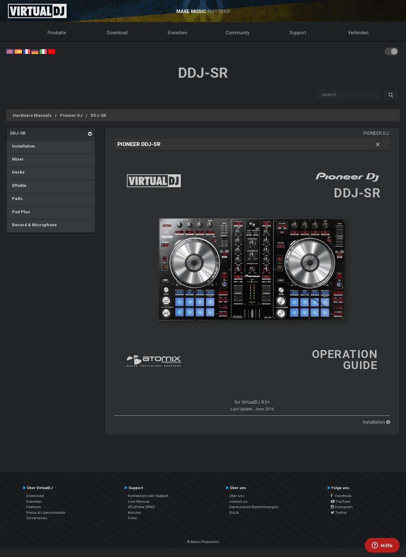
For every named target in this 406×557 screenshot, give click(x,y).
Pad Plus (20, 211)
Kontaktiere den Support (148, 496)
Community (238, 32)
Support (298, 32)
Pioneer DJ (71, 115)
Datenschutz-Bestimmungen (253, 507)
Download (117, 32)
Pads (16, 198)
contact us (238, 501)
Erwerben (177, 32)
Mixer (17, 159)
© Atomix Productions (203, 542)
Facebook (341, 496)
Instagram (342, 507)
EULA (234, 512)
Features (33, 507)
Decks (17, 172)
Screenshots (36, 518)
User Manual (138, 501)
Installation (22, 146)
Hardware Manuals (32, 115)
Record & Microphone (33, 224)
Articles (134, 512)
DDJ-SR (98, 115)
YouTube (340, 501)
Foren (132, 518)
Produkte (57, 32)
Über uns (236, 496)
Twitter (339, 512)
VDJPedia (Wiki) (141, 507)
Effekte (18, 185)
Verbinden (358, 32)
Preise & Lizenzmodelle (45, 512)
